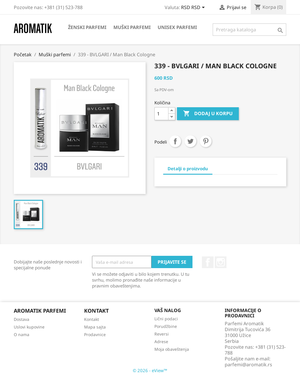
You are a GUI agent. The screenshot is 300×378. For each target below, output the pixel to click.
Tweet (190, 141)
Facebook (208, 262)
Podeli (175, 141)
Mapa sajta (95, 327)
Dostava (21, 319)
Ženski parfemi (87, 27)
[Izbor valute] (194, 7)
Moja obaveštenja (171, 349)
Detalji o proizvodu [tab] (188, 168)
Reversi (161, 334)
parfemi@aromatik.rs (248, 364)
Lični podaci (166, 318)
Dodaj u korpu (208, 114)
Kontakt (91, 319)
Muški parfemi (132, 27)
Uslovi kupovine (29, 327)
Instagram (220, 262)
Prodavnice (95, 334)
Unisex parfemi (177, 27)
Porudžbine (165, 326)
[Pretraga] (249, 29)
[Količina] (161, 113)
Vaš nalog (167, 310)
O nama (21, 334)
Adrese (161, 341)
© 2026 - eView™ (150, 370)
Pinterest (206, 141)
